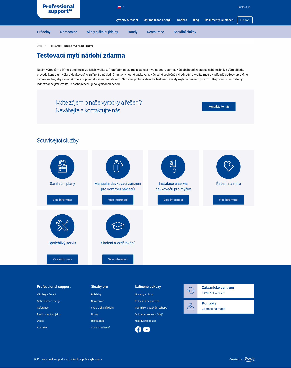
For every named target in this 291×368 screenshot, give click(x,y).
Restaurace (155, 32)
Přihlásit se (244, 7)
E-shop (244, 20)
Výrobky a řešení (46, 294)
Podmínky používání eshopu (151, 307)
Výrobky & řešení (126, 20)
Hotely (133, 32)
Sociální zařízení (100, 327)
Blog (196, 20)
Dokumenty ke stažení (219, 20)
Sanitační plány (62, 183)
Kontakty (42, 327)
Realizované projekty (49, 314)
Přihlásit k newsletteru (147, 301)
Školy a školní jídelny (102, 32)
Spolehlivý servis (62, 243)
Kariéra (182, 20)
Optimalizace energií (157, 20)
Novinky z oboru (144, 294)
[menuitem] (242, 7)
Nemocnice (68, 32)
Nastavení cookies (145, 320)
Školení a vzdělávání (118, 243)
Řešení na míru (228, 183)
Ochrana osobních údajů (149, 314)
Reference (42, 307)
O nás (40, 320)
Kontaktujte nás (218, 106)
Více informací (62, 200)
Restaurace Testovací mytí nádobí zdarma (71, 45)
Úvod (39, 45)
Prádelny (43, 32)
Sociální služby (185, 32)
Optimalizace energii (48, 301)
